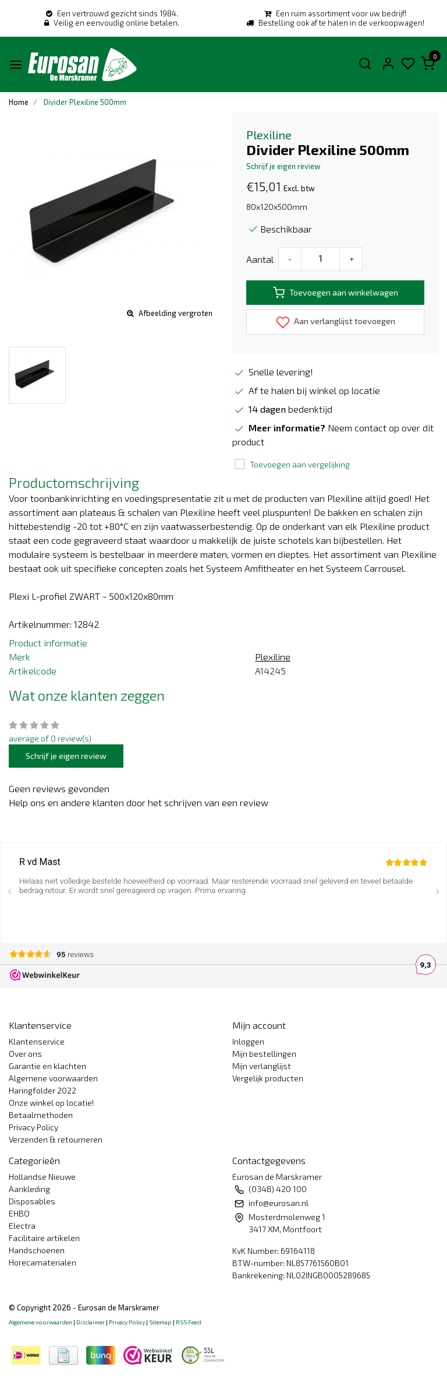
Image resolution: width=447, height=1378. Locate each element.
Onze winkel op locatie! (51, 1103)
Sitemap (160, 1322)
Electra (22, 1226)
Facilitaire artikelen (44, 1238)
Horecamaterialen (42, 1262)
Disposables (32, 1201)
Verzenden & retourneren (55, 1139)
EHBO (19, 1213)
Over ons (25, 1054)
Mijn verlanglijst (261, 1066)
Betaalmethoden (41, 1115)
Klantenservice (37, 1041)
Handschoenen (37, 1250)
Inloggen (248, 1041)
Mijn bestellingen (264, 1054)
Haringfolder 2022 (42, 1090)
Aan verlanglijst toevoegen (335, 322)
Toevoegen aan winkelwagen (335, 293)
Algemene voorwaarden (53, 1078)
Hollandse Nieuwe (42, 1177)
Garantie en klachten (47, 1066)
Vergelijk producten (267, 1078)
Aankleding (29, 1189)
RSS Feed (188, 1322)
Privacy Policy (33, 1127)
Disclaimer (90, 1322)
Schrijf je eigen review (283, 166)
